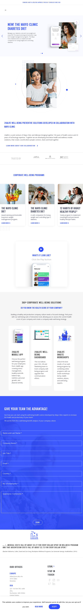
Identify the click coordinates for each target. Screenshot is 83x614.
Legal (50, 566)
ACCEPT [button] (54, 606)
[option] (36, 157)
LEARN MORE (5, 223)
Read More (39, 606)
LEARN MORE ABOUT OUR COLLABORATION (22, 145)
